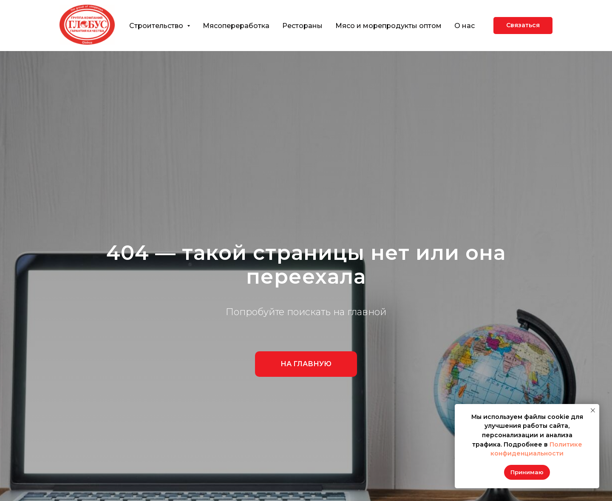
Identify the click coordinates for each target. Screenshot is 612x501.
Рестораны (302, 26)
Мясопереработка (236, 26)
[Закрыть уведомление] (593, 410)
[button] (522, 25)
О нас (464, 26)
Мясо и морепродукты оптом (388, 26)
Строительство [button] (157, 26)
